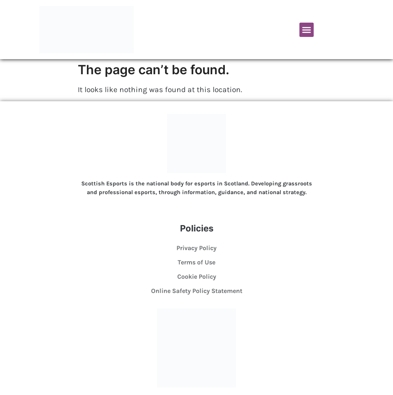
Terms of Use (196, 262)
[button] (306, 30)
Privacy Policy (196, 248)
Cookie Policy (196, 276)
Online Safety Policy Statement (196, 291)
